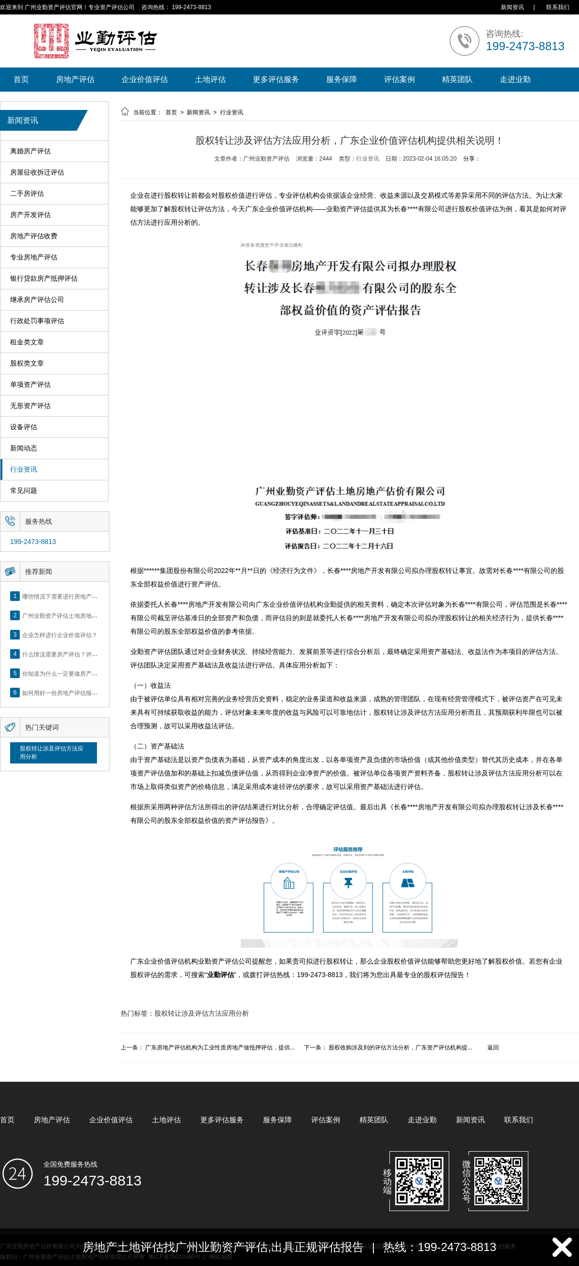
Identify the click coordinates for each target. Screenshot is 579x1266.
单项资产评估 (30, 384)
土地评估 (210, 79)
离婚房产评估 (30, 151)
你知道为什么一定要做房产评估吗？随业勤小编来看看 (91, 673)
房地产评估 (75, 79)
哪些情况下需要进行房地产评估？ (65, 596)
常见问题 (23, 490)
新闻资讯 (512, 7)
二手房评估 (27, 193)
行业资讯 (23, 469)
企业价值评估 (145, 79)
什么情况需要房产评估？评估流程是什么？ (77, 654)
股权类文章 (27, 363)
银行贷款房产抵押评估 (44, 278)
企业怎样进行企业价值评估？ (59, 634)
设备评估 (23, 427)
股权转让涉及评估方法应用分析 (51, 752)
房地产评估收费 (33, 236)
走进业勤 (515, 79)
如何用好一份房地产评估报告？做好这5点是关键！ (87, 692)
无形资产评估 (30, 405)
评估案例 (399, 79)
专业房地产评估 (33, 257)
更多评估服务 (276, 79)
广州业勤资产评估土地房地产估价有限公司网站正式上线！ (97, 615)
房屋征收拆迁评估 (37, 172)
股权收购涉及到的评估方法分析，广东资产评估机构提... (400, 1047)
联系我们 (557, 7)
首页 (21, 79)
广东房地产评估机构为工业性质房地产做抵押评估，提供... (220, 1047)
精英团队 (457, 79)
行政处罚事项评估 (37, 321)
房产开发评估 (30, 214)
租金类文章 (27, 342)
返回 (493, 1047)
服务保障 (341, 79)
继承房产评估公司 (37, 299)
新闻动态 (23, 448)
